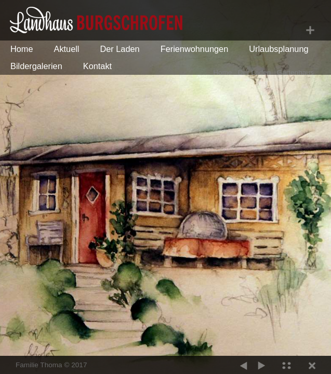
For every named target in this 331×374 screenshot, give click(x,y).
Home (21, 49)
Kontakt (97, 66)
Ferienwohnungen (195, 49)
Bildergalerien (36, 66)
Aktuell (67, 49)
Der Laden (119, 49)
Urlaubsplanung (278, 49)
